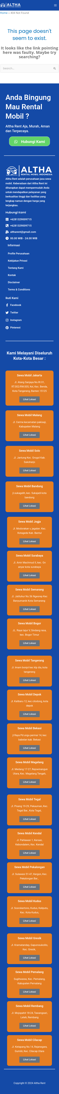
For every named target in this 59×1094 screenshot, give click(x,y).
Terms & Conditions (19, 289)
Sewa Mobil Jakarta (29, 375)
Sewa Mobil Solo (29, 450)
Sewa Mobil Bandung (29, 486)
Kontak (12, 275)
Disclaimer (14, 282)
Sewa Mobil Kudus (29, 901)
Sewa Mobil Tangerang (29, 660)
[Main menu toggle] (55, 5)
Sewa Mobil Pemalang (29, 972)
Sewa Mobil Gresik (29, 938)
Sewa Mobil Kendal (29, 833)
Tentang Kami (15, 267)
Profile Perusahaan (18, 253)
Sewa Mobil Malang (29, 415)
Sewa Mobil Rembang (29, 1006)
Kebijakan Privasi (17, 260)
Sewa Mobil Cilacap (29, 1040)
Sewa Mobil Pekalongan (29, 867)
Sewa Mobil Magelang (30, 762)
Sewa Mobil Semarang (29, 589)
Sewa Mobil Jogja (29, 521)
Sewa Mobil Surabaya (29, 555)
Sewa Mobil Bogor (29, 623)
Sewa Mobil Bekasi (29, 728)
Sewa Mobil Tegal (29, 799)
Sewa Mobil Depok (29, 694)
